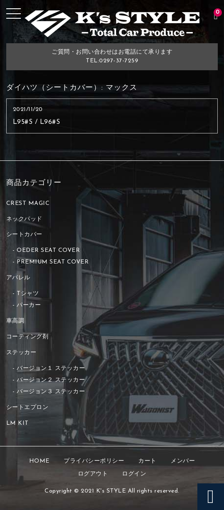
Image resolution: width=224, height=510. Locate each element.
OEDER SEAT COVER (48, 250)
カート (147, 461)
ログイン (134, 474)
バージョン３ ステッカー (51, 392)
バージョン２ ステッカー (51, 380)
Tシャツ (28, 294)
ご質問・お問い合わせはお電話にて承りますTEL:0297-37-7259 (112, 56)
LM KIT (17, 423)
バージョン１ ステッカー (51, 368)
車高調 (15, 321)
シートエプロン (27, 407)
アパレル (18, 278)
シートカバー (24, 235)
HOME (39, 461)
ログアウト (93, 474)
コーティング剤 (27, 337)
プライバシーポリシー (94, 461)
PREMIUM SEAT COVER (53, 262)
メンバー (183, 461)
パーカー (29, 305)
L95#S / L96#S (36, 122)
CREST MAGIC (28, 203)
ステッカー (21, 353)
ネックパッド (24, 219)
